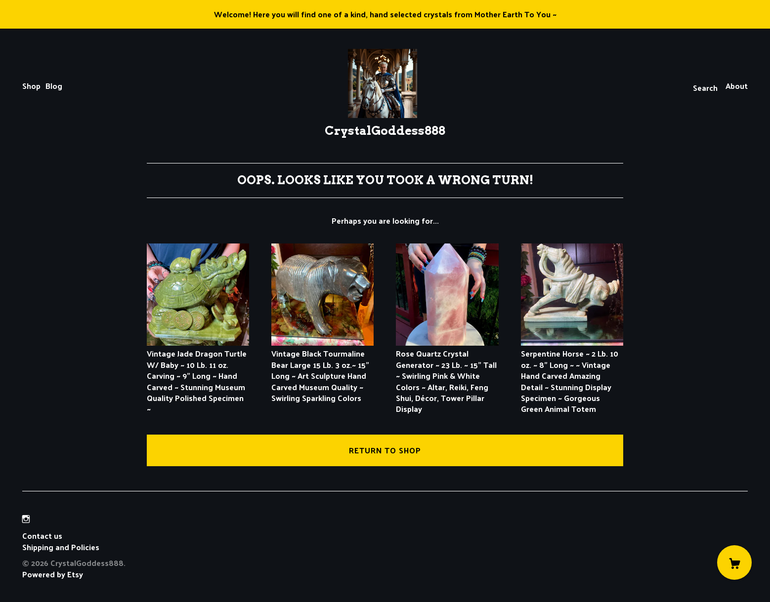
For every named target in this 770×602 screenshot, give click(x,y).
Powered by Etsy (52, 574)
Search (705, 87)
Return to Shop (385, 450)
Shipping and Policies (60, 547)
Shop (31, 86)
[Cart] (734, 562)
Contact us (42, 535)
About (737, 86)
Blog (53, 86)
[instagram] (26, 519)
